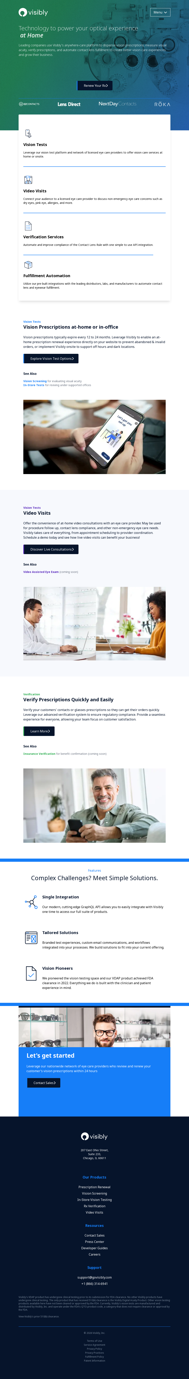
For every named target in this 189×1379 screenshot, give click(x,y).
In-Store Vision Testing (94, 1200)
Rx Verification (94, 1206)
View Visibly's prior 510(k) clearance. (39, 1316)
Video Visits (94, 1212)
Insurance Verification (65, 754)
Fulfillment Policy (94, 1356)
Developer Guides (94, 1248)
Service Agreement (94, 1345)
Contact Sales (95, 1235)
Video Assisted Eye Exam (50, 572)
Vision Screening (52, 381)
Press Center (94, 1242)
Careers (94, 1254)
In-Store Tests (57, 385)
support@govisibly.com (94, 1277)
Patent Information (94, 1360)
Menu (160, 12)
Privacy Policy (94, 1348)
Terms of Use (94, 1341)
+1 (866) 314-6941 (94, 1284)
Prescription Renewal (94, 1187)
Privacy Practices (94, 1352)
